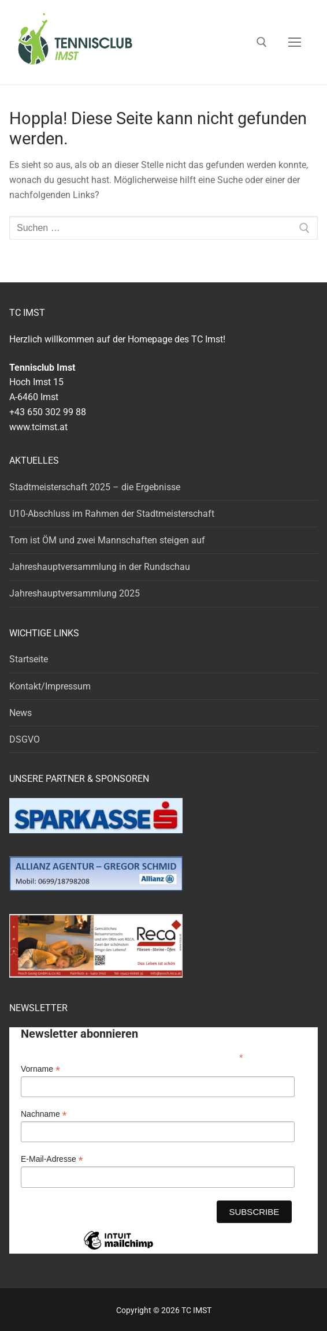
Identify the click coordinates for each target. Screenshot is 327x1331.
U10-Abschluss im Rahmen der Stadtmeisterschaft (111, 513)
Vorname (40, 1069)
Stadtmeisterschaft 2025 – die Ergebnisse (94, 487)
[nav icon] (294, 42)
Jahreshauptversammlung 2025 (74, 593)
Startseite (28, 659)
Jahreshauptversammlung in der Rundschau (99, 566)
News (20, 712)
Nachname (44, 1114)
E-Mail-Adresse (52, 1159)
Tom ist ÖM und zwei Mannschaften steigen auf (107, 540)
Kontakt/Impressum (50, 686)
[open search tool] (262, 42)
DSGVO (24, 739)
